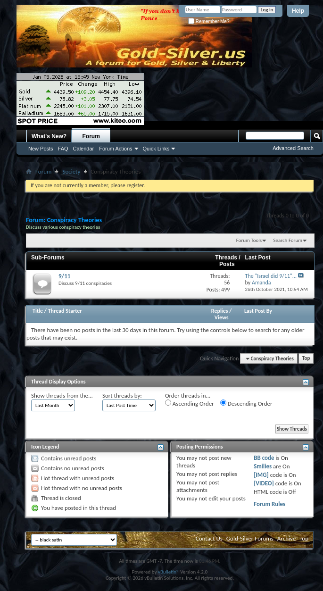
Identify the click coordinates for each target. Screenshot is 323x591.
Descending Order (246, 403)
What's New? (49, 136)
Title (38, 311)
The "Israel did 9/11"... (271, 276)
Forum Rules (269, 504)
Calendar (83, 148)
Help (298, 11)
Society (71, 171)
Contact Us (209, 538)
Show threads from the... (62, 395)
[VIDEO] (264, 483)
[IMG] (261, 474)
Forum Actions (115, 148)
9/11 (64, 276)
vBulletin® (168, 572)
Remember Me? (208, 21)
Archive (286, 538)
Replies (219, 311)
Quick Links (156, 148)
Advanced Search (293, 148)
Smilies (263, 466)
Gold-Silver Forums (249, 538)
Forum (91, 136)
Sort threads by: (122, 395)
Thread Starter (65, 311)
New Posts (40, 148)
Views (222, 317)
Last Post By (258, 311)
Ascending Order (189, 403)
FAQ (63, 148)
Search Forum (288, 240)
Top (306, 359)
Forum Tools (249, 240)
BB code (264, 457)
